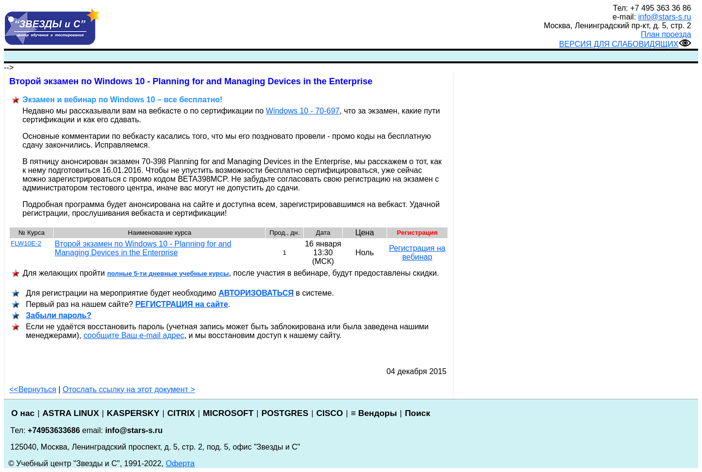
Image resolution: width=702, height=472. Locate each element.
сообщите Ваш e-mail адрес (133, 335)
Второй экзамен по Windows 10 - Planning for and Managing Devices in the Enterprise (143, 248)
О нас (23, 413)
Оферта (180, 463)
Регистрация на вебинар (417, 252)
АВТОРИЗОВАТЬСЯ (255, 293)
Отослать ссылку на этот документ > (128, 389)
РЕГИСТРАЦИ (181, 304)
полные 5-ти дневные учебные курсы (168, 273)
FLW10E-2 (26, 243)
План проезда (666, 34)
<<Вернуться (32, 389)
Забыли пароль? (58, 315)
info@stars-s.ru (664, 17)
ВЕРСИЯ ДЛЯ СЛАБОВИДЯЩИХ (625, 44)
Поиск (417, 413)
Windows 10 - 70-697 (302, 111)
